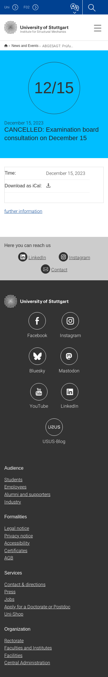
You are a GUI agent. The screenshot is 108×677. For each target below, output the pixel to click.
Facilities (13, 651)
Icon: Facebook (37, 317)
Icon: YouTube (39, 388)
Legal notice (16, 524)
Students (13, 476)
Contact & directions (25, 580)
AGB (8, 554)
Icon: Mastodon (69, 352)
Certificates (15, 547)
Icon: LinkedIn (69, 388)
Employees (15, 483)
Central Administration (27, 659)
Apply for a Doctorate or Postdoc (37, 603)
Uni (7, 7)
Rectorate (14, 637)
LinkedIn (32, 253)
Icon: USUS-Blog (54, 423)
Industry (12, 498)
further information (23, 207)
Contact (54, 266)
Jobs (9, 595)
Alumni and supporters (27, 490)
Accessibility (17, 539)
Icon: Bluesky (37, 352)
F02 (27, 7)
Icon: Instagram (70, 317)
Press (10, 588)
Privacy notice (18, 532)
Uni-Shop (13, 610)
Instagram (74, 253)
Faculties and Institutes (28, 644)
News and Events (21, 44)
